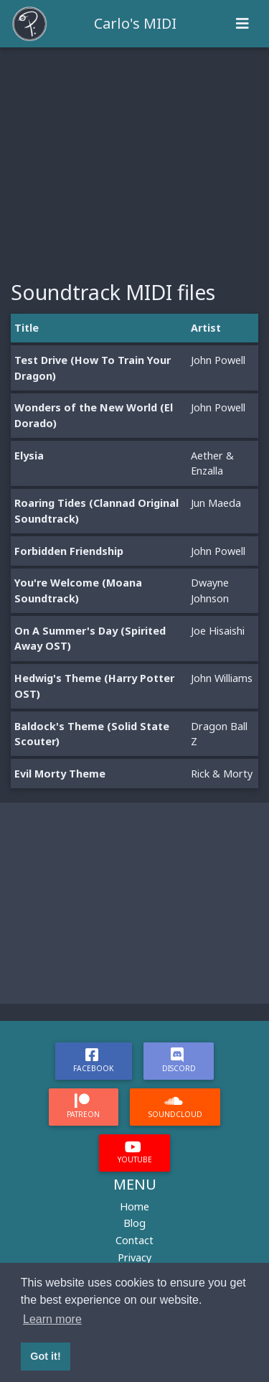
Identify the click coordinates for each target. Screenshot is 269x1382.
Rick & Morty (222, 773)
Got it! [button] (45, 1356)
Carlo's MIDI (135, 23)
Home (134, 1206)
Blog (134, 1223)
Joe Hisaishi (218, 631)
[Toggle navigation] (242, 24)
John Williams (222, 678)
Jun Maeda (216, 503)
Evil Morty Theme (59, 773)
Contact (134, 1240)
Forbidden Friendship (68, 551)
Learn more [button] (52, 1319)
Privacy (134, 1257)
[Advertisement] (134, 155)
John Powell (218, 360)
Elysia (29, 455)
